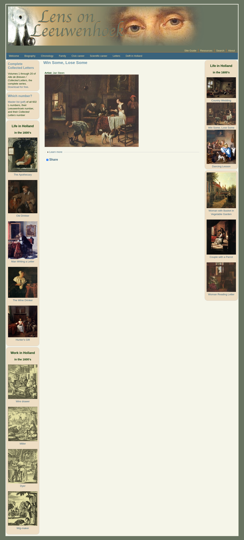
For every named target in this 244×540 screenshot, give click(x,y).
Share (52, 160)
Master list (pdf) (16, 101)
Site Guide (190, 50)
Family (62, 56)
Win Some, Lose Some (221, 127)
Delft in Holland (134, 56)
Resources (206, 50)
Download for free (18, 87)
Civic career (77, 56)
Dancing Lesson (221, 166)
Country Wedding (221, 100)
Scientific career (98, 56)
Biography (29, 56)
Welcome (14, 56)
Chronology (47, 56)
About (231, 50)
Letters (116, 56)
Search (220, 50)
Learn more (55, 151)
